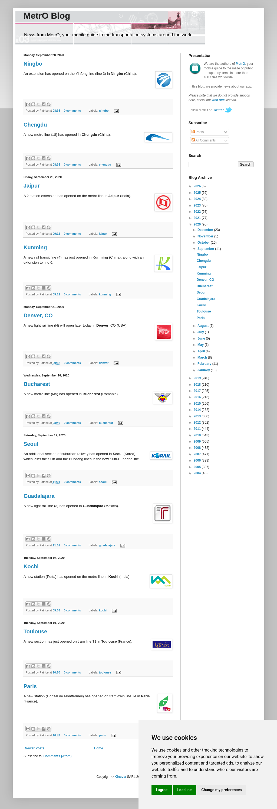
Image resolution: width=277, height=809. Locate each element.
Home (98, 748)
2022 (198, 212)
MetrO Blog (47, 16)
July (201, 332)
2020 (198, 224)
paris (102, 735)
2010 (198, 435)
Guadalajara (39, 496)
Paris (30, 686)
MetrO (240, 64)
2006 (198, 460)
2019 (198, 378)
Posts (198, 132)
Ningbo (33, 64)
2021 (198, 218)
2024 (198, 199)
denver (103, 363)
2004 (198, 473)
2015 (198, 403)
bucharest (106, 422)
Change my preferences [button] (221, 790)
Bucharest (37, 384)
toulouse (105, 672)
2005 (198, 467)
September (206, 249)
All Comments (204, 140)
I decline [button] (184, 790)
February (204, 364)
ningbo (104, 110)
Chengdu (35, 125)
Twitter (218, 110)
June (201, 338)
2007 (198, 454)
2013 (198, 416)
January (204, 370)
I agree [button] (161, 790)
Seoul (31, 444)
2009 (198, 441)
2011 (198, 429)
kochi (103, 610)
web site (218, 100)
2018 (198, 384)
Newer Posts (34, 748)
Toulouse (35, 631)
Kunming (35, 247)
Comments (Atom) (57, 756)
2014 (198, 410)
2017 (198, 391)
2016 (198, 397)
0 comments (72, 110)
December (205, 230)
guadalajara (107, 545)
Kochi (31, 566)
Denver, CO (38, 315)
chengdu (105, 164)
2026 (198, 186)
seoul (103, 482)
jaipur (103, 233)
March (202, 357)
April (201, 351)
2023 (198, 205)
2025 (198, 193)
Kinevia (120, 777)
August (203, 326)
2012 (198, 422)
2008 (198, 448)
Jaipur (32, 186)
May (201, 345)
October (204, 242)
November (205, 236)
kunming (105, 294)
